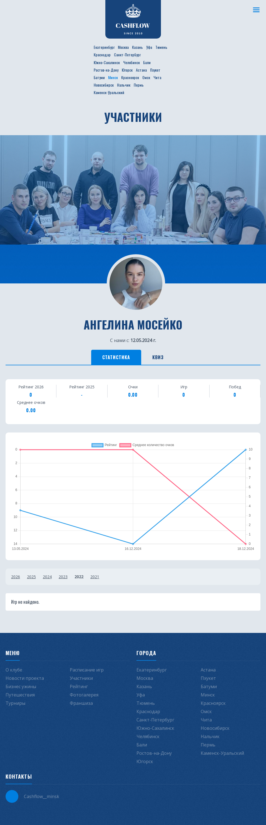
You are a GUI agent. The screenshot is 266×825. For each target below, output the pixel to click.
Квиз (158, 357)
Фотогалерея (84, 695)
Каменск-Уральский (109, 92)
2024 (47, 576)
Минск (113, 77)
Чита (157, 77)
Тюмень (161, 47)
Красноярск (130, 77)
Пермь (139, 85)
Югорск (127, 70)
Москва (123, 47)
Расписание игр (87, 670)
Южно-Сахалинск (107, 62)
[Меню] (256, 10)
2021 (94, 576)
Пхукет (155, 70)
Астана (141, 70)
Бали (147, 62)
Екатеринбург (104, 47)
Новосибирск (104, 85)
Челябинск (131, 62)
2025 (31, 576)
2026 (15, 576)
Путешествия (20, 695)
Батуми (99, 77)
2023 (63, 576)
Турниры (15, 703)
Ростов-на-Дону (106, 70)
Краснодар (102, 54)
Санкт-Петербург (127, 54)
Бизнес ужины (21, 686)
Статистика (116, 357)
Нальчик (123, 85)
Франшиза (81, 703)
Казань (137, 47)
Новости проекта (25, 678)
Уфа (149, 47)
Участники (81, 678)
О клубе (14, 670)
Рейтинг (79, 686)
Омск (146, 77)
